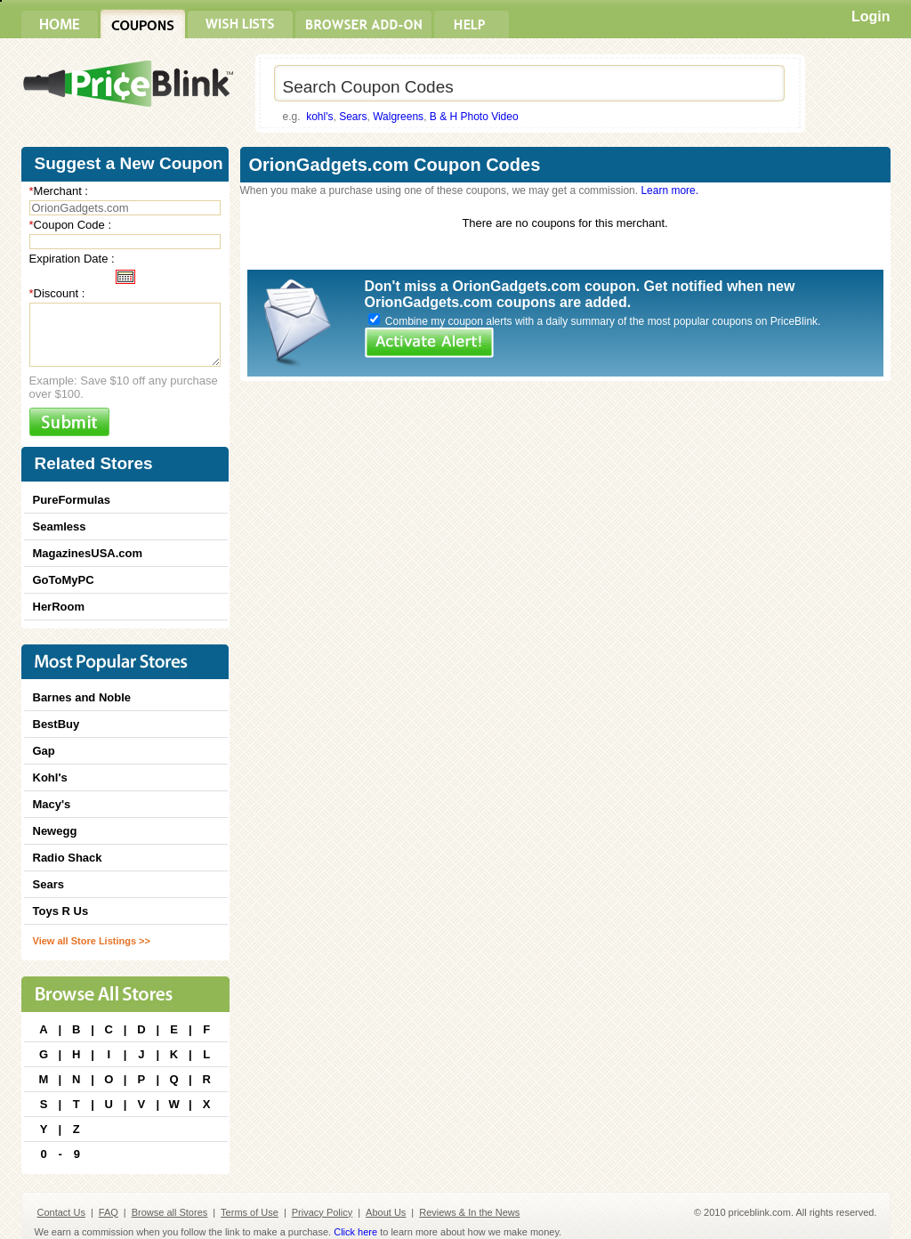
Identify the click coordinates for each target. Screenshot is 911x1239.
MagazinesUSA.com (88, 553)
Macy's (52, 804)
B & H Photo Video (474, 116)
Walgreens (398, 116)
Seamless (59, 526)
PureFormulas (71, 499)
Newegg (55, 831)
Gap (44, 750)
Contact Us (61, 1212)
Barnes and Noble (82, 697)
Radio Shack (67, 857)
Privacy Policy (322, 1212)
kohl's (319, 116)
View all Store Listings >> (91, 940)
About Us (386, 1212)
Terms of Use (249, 1212)
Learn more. (669, 190)
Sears (353, 116)
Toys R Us (61, 911)
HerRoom (59, 606)
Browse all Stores (170, 1212)
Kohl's (50, 777)
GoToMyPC (63, 580)
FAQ (108, 1212)
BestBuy (56, 724)
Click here (355, 1232)
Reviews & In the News (469, 1212)
